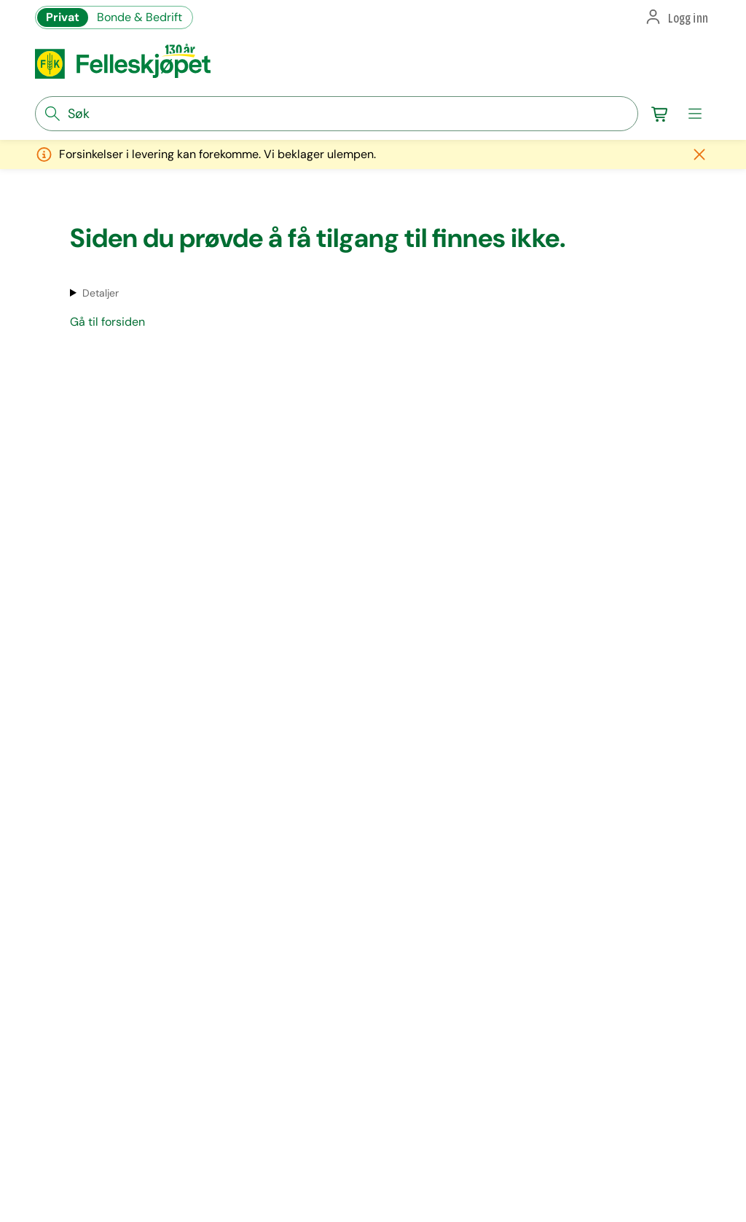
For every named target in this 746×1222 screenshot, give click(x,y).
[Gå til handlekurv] (660, 114)
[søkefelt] (336, 113)
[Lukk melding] (699, 154)
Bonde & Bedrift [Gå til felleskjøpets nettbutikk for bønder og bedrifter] (139, 17)
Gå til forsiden (107, 321)
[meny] (695, 114)
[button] (676, 17)
